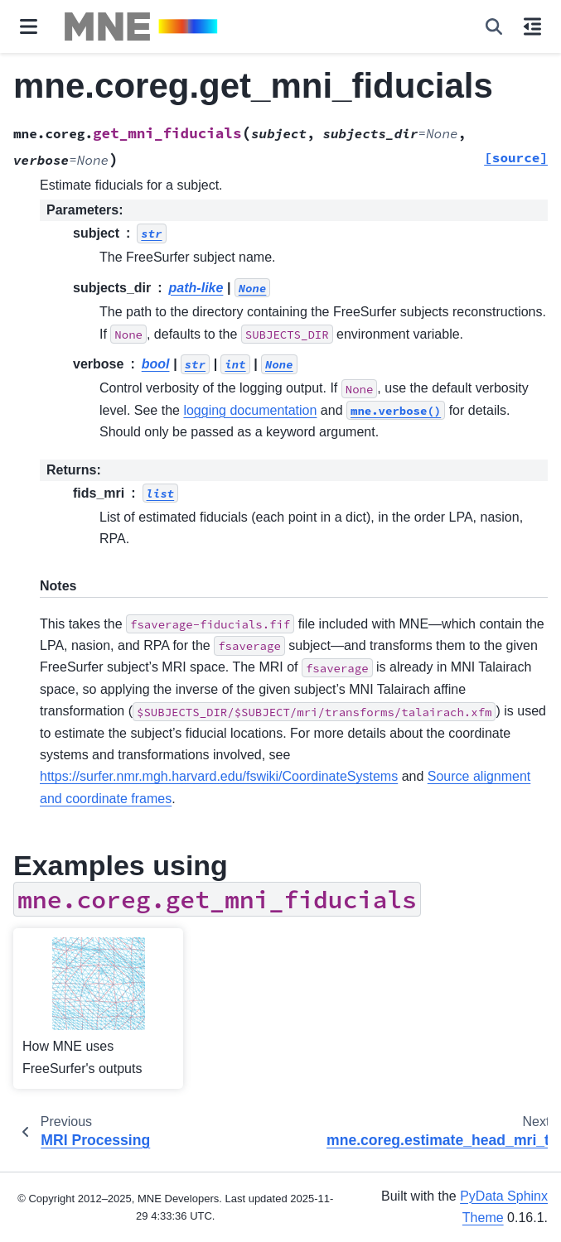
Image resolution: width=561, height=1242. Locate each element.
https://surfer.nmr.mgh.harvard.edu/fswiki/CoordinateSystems (219, 776)
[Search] (494, 26)
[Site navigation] (28, 26)
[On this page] (532, 26)
